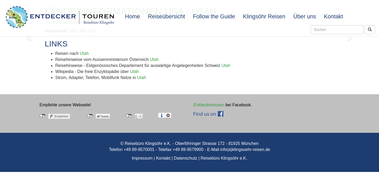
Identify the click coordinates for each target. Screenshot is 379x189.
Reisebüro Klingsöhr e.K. (224, 158)
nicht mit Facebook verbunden (42, 115)
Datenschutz (185, 158)
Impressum (142, 158)
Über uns (304, 16)
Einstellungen (168, 115)
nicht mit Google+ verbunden (129, 115)
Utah (84, 53)
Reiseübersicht (166, 16)
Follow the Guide (214, 16)
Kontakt (333, 16)
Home (132, 16)
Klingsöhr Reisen (264, 16)
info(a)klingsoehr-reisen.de (245, 149)
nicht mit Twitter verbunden (90, 115)
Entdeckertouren (208, 105)
